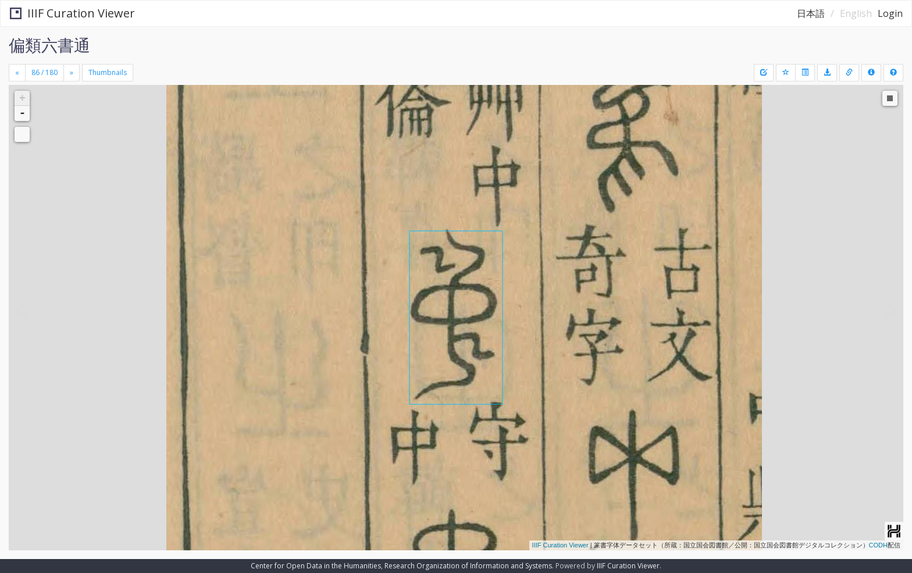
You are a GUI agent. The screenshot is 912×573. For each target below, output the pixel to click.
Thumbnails (107, 72)
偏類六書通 (49, 45)
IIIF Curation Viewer (72, 13)
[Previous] (17, 72)
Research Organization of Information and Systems (468, 566)
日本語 (811, 13)
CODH (878, 545)
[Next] (71, 72)
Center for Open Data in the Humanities (316, 566)
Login (890, 13)
